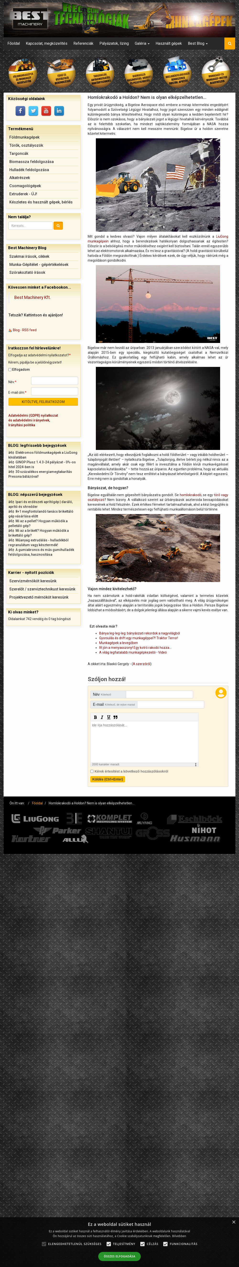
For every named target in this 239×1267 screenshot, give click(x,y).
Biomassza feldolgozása (31, 161)
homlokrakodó (190, 495)
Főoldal (13, 43)
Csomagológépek (25, 186)
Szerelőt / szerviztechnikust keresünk (42, 589)
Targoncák (18, 153)
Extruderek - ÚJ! (23, 194)
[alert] (119, 1242)
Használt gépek (169, 43)
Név (102, 694)
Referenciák (83, 43)
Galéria (142, 43)
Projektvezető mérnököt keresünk (38, 597)
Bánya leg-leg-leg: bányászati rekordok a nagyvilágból (139, 633)
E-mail (114, 704)
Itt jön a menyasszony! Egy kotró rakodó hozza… (135, 648)
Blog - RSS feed (25, 330)
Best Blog (198, 43)
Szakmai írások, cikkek (29, 256)
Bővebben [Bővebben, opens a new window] (179, 1236)
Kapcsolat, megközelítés (46, 43)
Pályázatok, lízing (114, 43)
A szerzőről (141, 664)
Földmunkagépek (24, 137)
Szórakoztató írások (27, 272)
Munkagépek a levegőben (118, 643)
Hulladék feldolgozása (29, 170)
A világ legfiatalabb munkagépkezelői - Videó (133, 652)
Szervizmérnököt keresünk (32, 581)
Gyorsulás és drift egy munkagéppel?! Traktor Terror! (138, 638)
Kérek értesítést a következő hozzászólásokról (131, 771)
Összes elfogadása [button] (119, 1256)
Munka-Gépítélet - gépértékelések (38, 264)
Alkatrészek (19, 177)
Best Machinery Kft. (32, 297)
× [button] (233, 1222)
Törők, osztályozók (26, 145)
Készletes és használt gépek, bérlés (41, 202)
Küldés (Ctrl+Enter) (107, 779)
